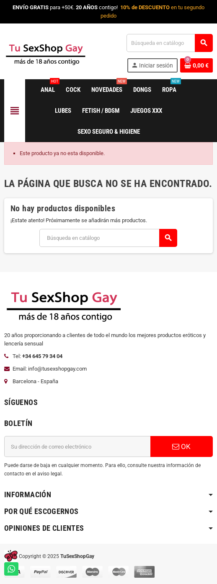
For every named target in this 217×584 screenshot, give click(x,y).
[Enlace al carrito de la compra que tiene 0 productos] (196, 65)
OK (181, 446)
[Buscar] (169, 43)
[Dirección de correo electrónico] (77, 446)
